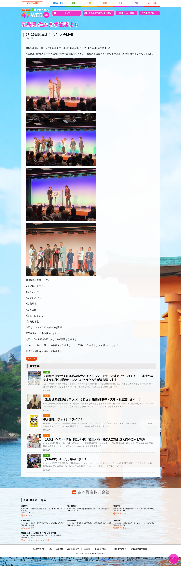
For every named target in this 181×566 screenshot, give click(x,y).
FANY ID (86, 549)
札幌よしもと (29, 515)
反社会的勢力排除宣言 (139, 549)
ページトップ (174, 559)
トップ (67, 13)
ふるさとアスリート (102, 549)
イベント (31, 359)
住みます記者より (149, 13)
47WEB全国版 (33, 3)
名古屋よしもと (122, 513)
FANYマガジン (39, 549)
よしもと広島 (29, 528)
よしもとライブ (73, 549)
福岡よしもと (121, 528)
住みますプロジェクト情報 (100, 13)
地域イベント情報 (126, 13)
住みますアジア (120, 549)
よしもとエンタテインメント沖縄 (36, 540)
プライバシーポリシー (111, 560)
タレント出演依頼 (56, 549)
